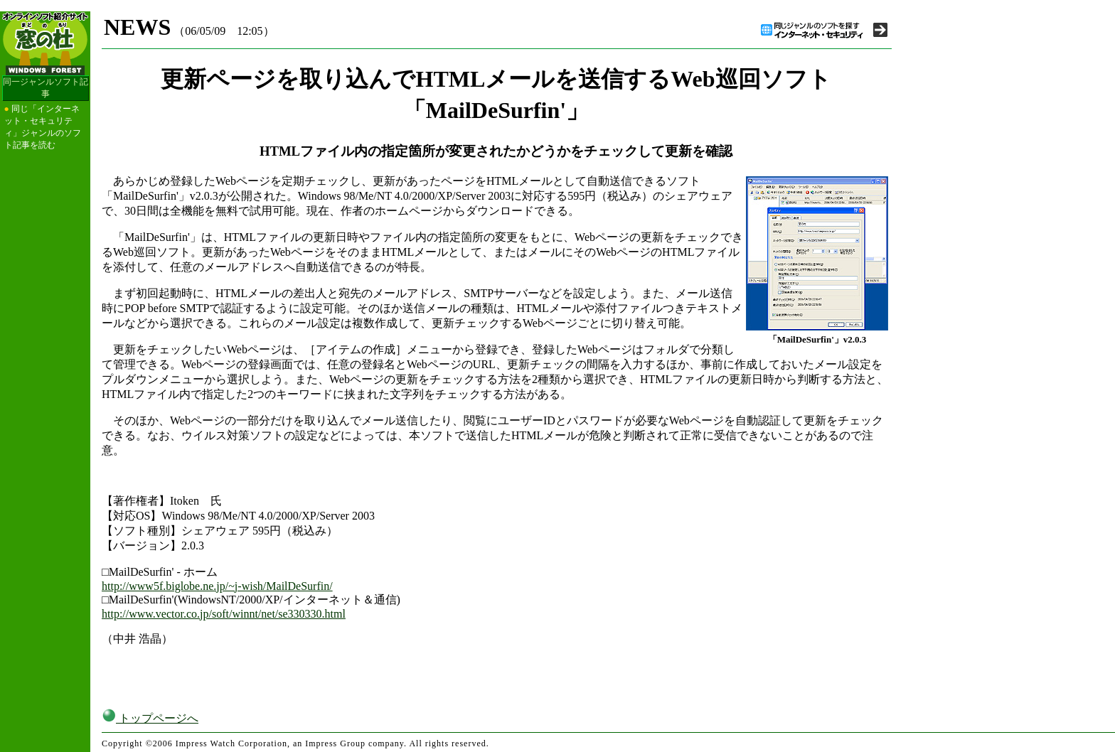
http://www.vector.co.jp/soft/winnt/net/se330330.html (224, 614)
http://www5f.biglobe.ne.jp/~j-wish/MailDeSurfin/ (217, 586)
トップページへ (150, 718)
